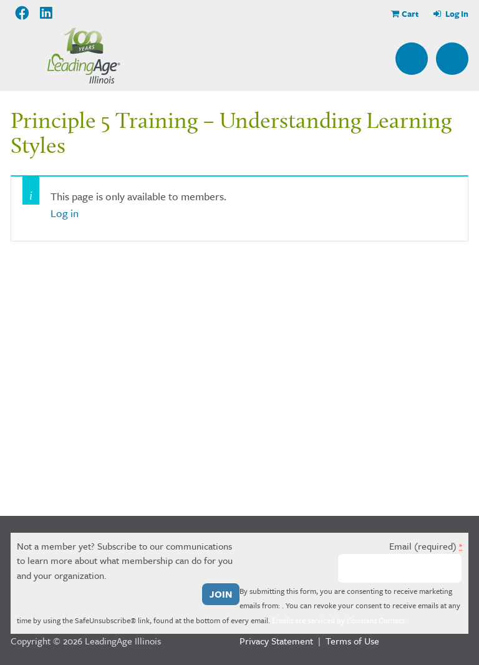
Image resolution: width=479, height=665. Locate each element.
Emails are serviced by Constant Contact (338, 620)
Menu (452, 58)
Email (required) (425, 546)
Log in (65, 213)
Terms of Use (352, 641)
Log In (455, 13)
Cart (410, 13)
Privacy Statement (276, 641)
